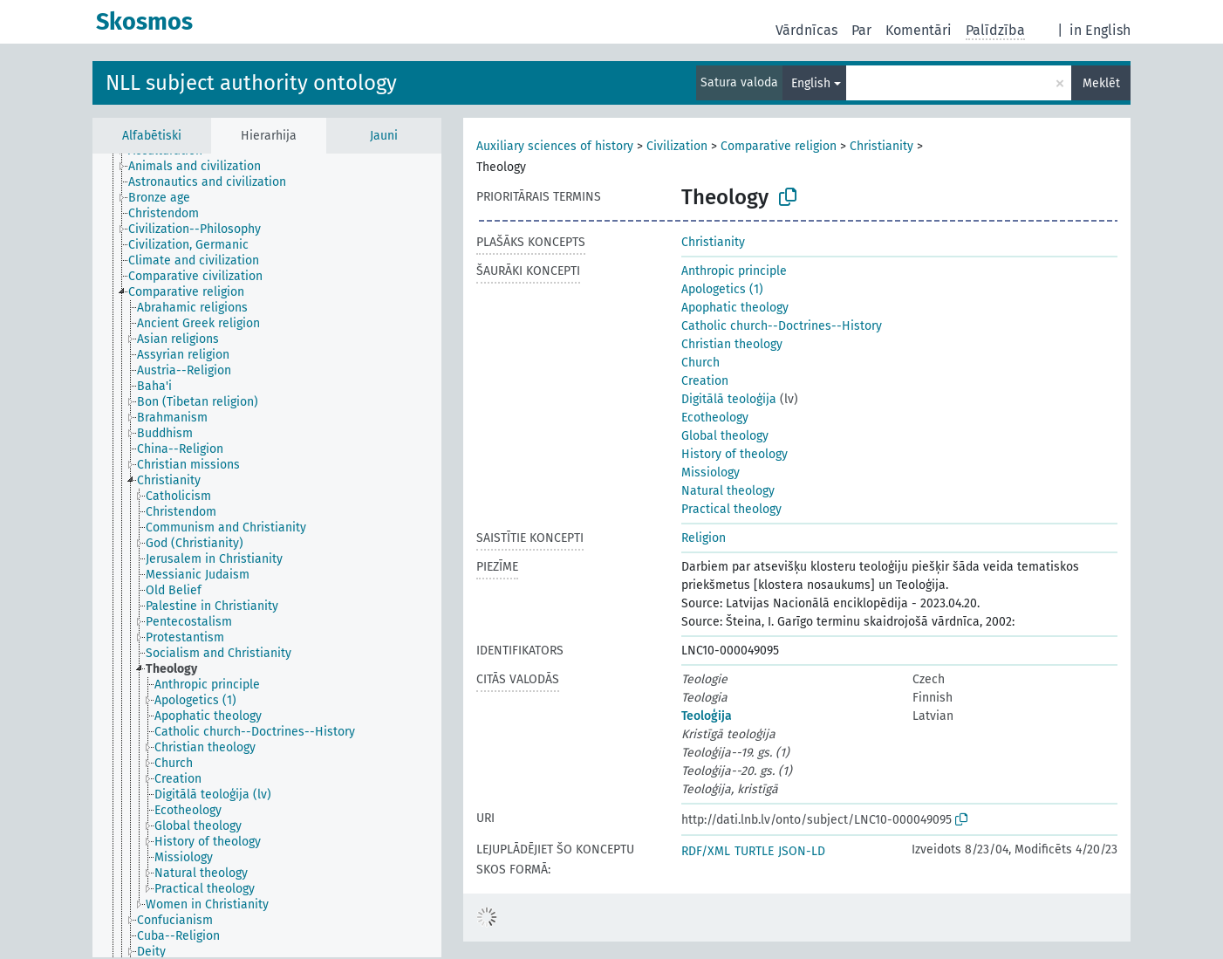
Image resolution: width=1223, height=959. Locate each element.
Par (861, 30)
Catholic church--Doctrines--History (781, 326)
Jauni (384, 135)
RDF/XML (705, 851)
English (810, 83)
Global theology (725, 435)
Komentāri (918, 30)
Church (700, 362)
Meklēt (1101, 83)
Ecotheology (714, 417)
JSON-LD (801, 851)
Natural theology (728, 490)
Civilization (676, 146)
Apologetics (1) (722, 289)
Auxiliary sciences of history (554, 146)
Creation (704, 380)
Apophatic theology (735, 307)
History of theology (734, 454)
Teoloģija (706, 716)
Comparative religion (779, 146)
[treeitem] (202, 167)
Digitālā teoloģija (728, 399)
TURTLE (754, 851)
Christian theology (731, 344)
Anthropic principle (734, 271)
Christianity (881, 146)
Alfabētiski (151, 135)
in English (1100, 30)
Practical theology (731, 509)
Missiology (710, 472)
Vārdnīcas (806, 30)
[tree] (266, 555)
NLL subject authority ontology (251, 83)
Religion (703, 538)
